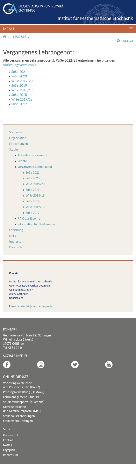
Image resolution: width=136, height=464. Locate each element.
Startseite (15, 132)
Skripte (22, 161)
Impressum (16, 241)
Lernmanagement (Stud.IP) (21, 397)
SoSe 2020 (33, 178)
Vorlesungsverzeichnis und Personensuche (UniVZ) (21, 385)
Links (12, 236)
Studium (19, 37)
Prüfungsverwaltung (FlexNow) (23, 392)
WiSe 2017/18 (35, 207)
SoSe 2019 (33, 190)
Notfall (7, 445)
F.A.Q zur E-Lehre (28, 218)
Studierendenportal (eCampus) (23, 402)
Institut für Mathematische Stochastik (95, 18)
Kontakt (8, 440)
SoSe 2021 (33, 172)
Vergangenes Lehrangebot (34, 167)
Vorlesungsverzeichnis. (20, 65)
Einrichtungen (18, 144)
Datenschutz (17, 247)
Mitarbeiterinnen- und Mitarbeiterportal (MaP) (22, 409)
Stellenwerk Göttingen (18, 421)
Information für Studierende (36, 224)
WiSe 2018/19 (35, 195)
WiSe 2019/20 (35, 184)
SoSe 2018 (33, 201)
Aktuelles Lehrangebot (32, 155)
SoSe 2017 (33, 213)
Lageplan (9, 450)
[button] (68, 29)
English (125, 41)
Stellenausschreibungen (19, 416)
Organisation (17, 138)
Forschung (16, 230)
